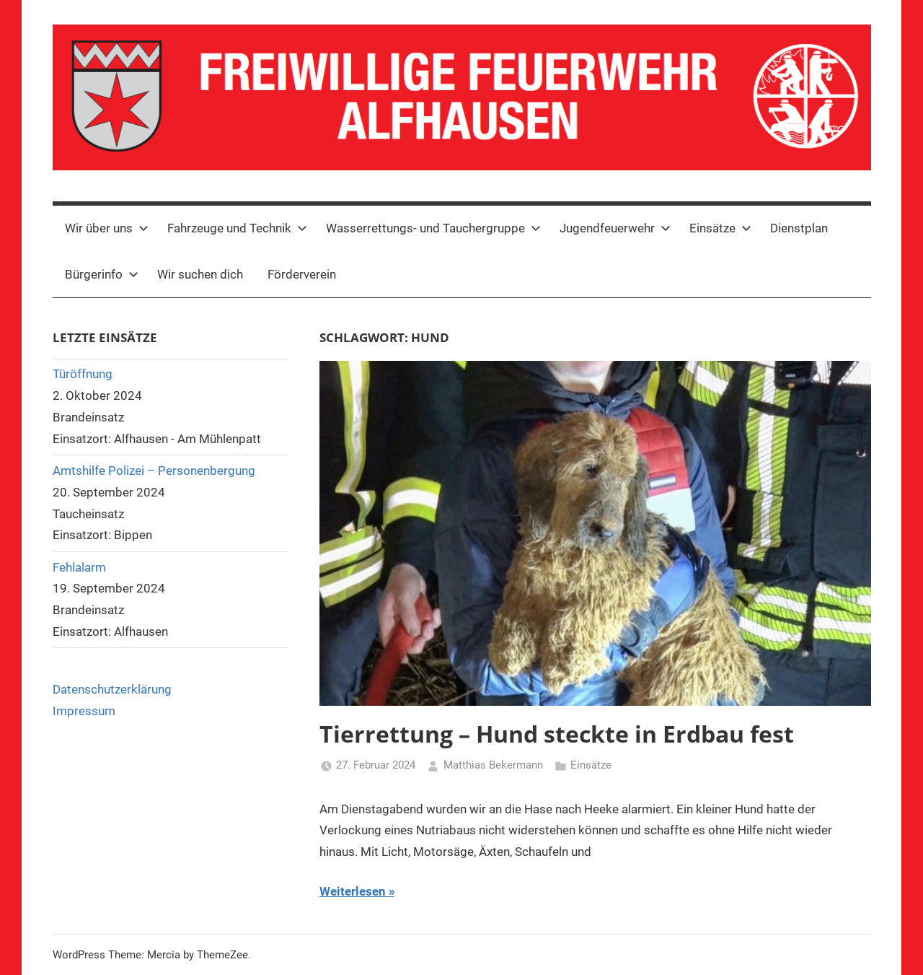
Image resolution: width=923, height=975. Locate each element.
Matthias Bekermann (493, 764)
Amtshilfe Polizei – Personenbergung (154, 470)
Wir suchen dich (200, 274)
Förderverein (302, 274)
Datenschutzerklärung (112, 689)
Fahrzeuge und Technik (237, 228)
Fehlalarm (79, 567)
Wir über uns (107, 228)
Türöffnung (82, 374)
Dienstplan (799, 228)
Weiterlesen (352, 891)
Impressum (84, 711)
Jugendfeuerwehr (615, 228)
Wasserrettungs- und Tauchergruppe (433, 228)
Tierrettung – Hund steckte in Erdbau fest (556, 733)
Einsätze (720, 228)
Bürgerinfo (101, 274)
